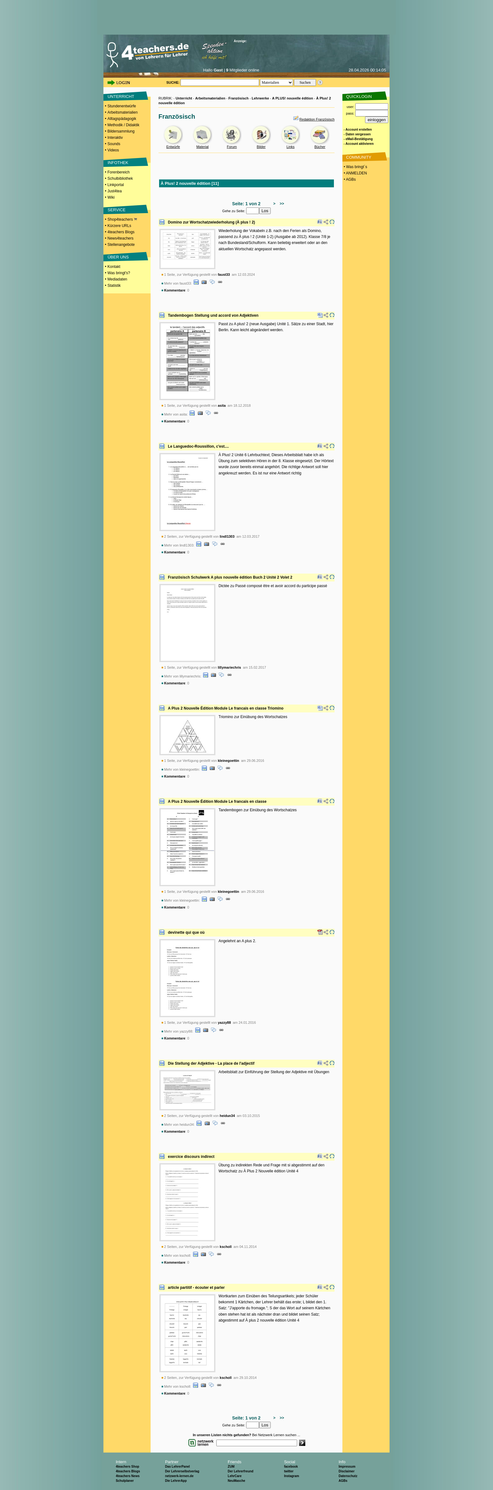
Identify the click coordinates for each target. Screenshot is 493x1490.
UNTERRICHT (121, 96)
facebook (291, 1466)
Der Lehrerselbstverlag (182, 1471)
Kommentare (174, 290)
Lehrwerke (260, 98)
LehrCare (234, 1476)
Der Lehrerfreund (240, 1471)
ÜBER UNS (118, 257)
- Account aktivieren (359, 143)
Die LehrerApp (176, 1480)
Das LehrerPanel (177, 1466)
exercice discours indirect (191, 1156)
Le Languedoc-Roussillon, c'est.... (198, 446)
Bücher (319, 147)
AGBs (343, 1480)
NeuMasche (236, 1480)
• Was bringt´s (355, 167)
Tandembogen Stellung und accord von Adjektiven (213, 315)
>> (281, 203)
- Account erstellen (358, 129)
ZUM (231, 1466)
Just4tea (115, 191)
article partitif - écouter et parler (196, 1287)
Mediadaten (117, 279)
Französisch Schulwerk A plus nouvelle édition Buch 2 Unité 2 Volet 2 (230, 577)
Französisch (239, 98)
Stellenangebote (121, 244)
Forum (232, 147)
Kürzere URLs (119, 226)
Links (290, 147)
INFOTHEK (118, 162)
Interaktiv (115, 137)
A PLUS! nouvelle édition (292, 98)
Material (202, 147)
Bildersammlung (121, 131)
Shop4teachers (122, 219)
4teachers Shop (127, 1466)
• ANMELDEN (355, 173)
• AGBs (349, 179)
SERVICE (116, 209)
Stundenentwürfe (122, 106)
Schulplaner (125, 1480)
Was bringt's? (119, 273)
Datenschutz (348, 1476)
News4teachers (121, 238)
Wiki (111, 197)
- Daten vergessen (357, 134)
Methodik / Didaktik (123, 125)
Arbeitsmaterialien (123, 112)
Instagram (291, 1476)
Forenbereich (119, 172)
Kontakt (114, 266)
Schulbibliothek (120, 178)
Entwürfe (173, 147)
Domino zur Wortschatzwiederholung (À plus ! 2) (211, 222)
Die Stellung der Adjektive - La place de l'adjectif (211, 1063)
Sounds (114, 144)
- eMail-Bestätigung (358, 139)
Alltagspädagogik (122, 118)
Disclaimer (347, 1471)
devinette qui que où (186, 932)
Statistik (114, 285)
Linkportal (116, 185)
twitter (288, 1471)
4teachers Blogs (121, 232)
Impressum (347, 1466)
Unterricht (183, 98)
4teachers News (128, 1476)
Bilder (261, 147)
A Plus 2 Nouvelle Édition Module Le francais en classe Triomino (226, 708)
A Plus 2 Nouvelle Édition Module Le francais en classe (217, 801)
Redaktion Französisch (317, 119)
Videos (113, 150)
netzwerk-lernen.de (179, 1476)
